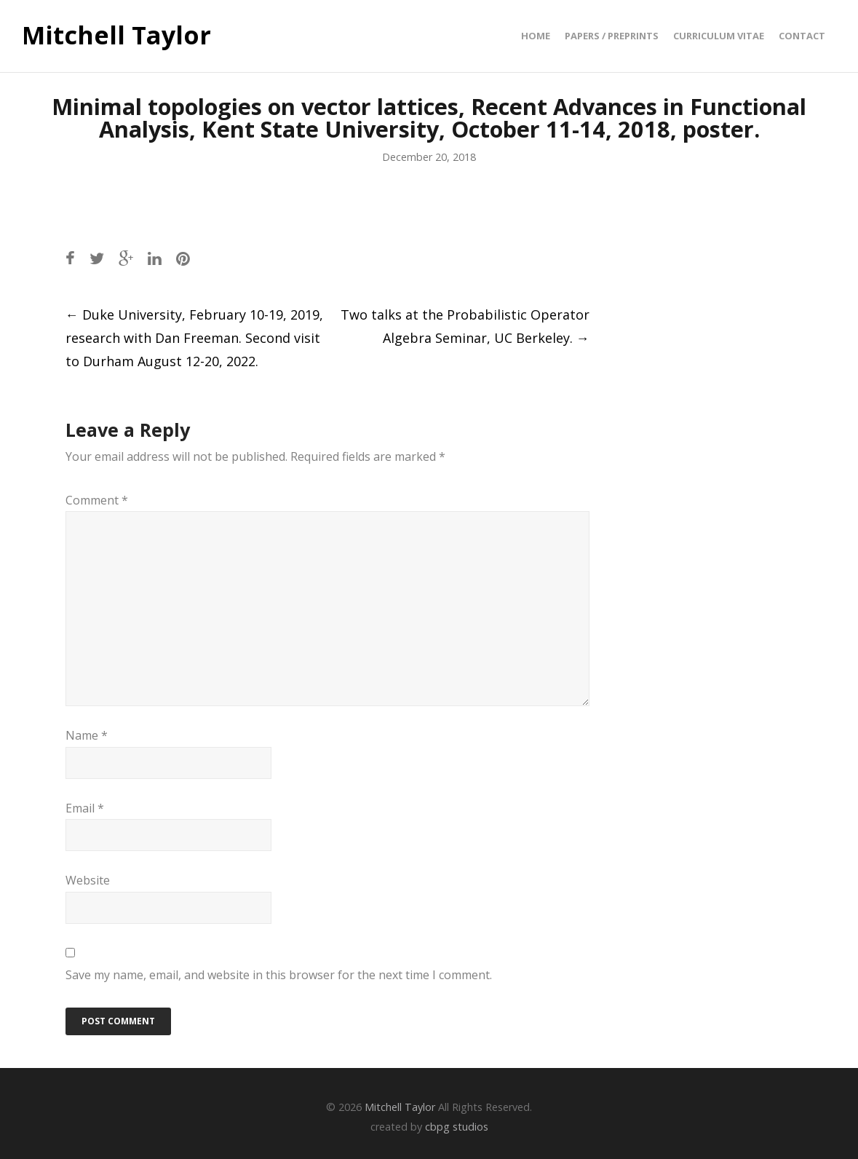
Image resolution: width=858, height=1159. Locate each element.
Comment (96, 500)
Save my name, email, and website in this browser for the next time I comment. (278, 975)
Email (84, 808)
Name (86, 735)
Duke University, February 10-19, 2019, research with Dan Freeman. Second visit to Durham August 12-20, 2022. (194, 338)
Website (87, 880)
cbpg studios (456, 1127)
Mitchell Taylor (116, 35)
